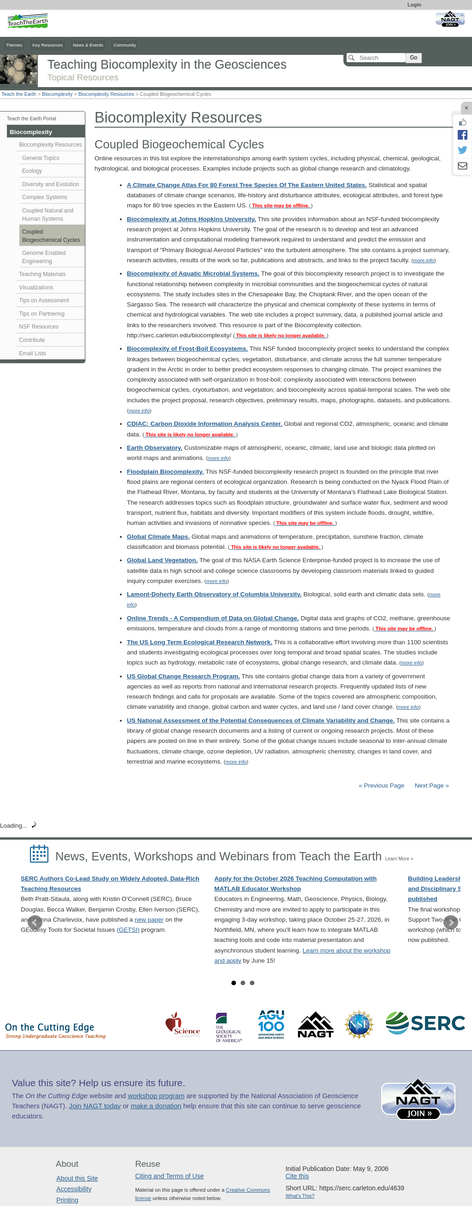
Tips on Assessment (44, 300)
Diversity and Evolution (50, 184)
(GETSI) (128, 929)
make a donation (156, 1106)
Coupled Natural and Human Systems (47, 214)
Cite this (297, 1176)
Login (414, 4)
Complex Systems (44, 197)
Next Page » (431, 785)
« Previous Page (381, 785)
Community (124, 44)
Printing (67, 1200)
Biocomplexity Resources (106, 94)
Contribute (32, 340)
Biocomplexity (57, 94)
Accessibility (73, 1189)
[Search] (376, 57)
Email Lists (32, 353)
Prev (35, 922)
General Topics (40, 158)
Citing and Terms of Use (169, 1176)
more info (423, 260)
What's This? (299, 1196)
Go (413, 57)
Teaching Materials (42, 274)
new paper (149, 919)
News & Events (88, 44)
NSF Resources (39, 327)
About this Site (77, 1178)
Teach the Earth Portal (31, 118)
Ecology (32, 171)
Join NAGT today (95, 1106)
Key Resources (47, 44)
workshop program (156, 1096)
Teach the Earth (18, 94)
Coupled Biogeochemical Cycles (51, 236)
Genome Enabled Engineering (44, 257)
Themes (14, 44)
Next (450, 922)
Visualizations (36, 287)
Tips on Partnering (42, 314)
